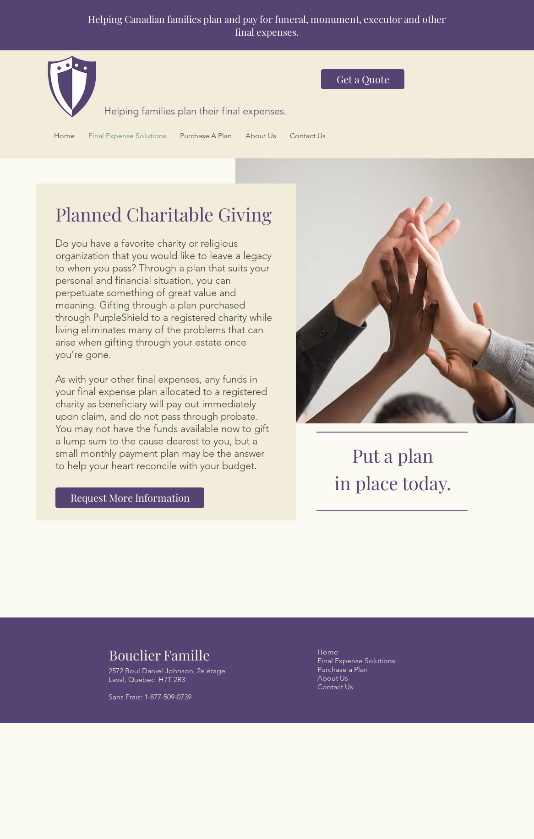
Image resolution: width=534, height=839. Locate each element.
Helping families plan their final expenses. (195, 111)
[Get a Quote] (362, 79)
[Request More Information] (129, 497)
